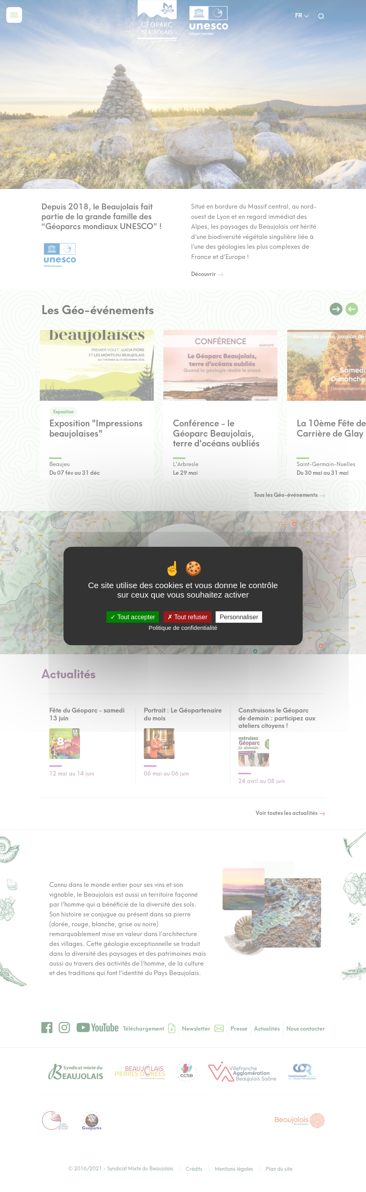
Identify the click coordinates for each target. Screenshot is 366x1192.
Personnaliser (239, 617)
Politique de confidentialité (183, 627)
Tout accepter (132, 617)
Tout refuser (187, 617)
